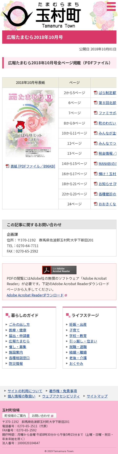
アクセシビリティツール (99, 6)
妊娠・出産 (78, 324)
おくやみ (76, 363)
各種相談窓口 (19, 357)
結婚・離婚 (78, 352)
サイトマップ (97, 396)
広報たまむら (19, 341)
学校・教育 (78, 335)
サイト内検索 (89, 6)
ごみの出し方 (19, 324)
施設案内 (16, 352)
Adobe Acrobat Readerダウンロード (37, 295)
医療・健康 (17, 330)
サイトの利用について (25, 390)
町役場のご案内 (15, 415)
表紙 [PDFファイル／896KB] (32, 166)
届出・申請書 (19, 335)
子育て (74, 330)
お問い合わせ (42, 415)
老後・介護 (78, 357)
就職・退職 (78, 346)
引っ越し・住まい (83, 341)
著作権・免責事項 (63, 390)
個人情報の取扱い (21, 396)
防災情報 (16, 363)
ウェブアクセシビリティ (61, 396)
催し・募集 (17, 346)
